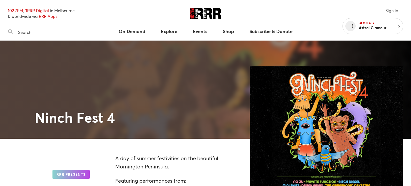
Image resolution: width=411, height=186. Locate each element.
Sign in (391, 10)
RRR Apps (48, 16)
